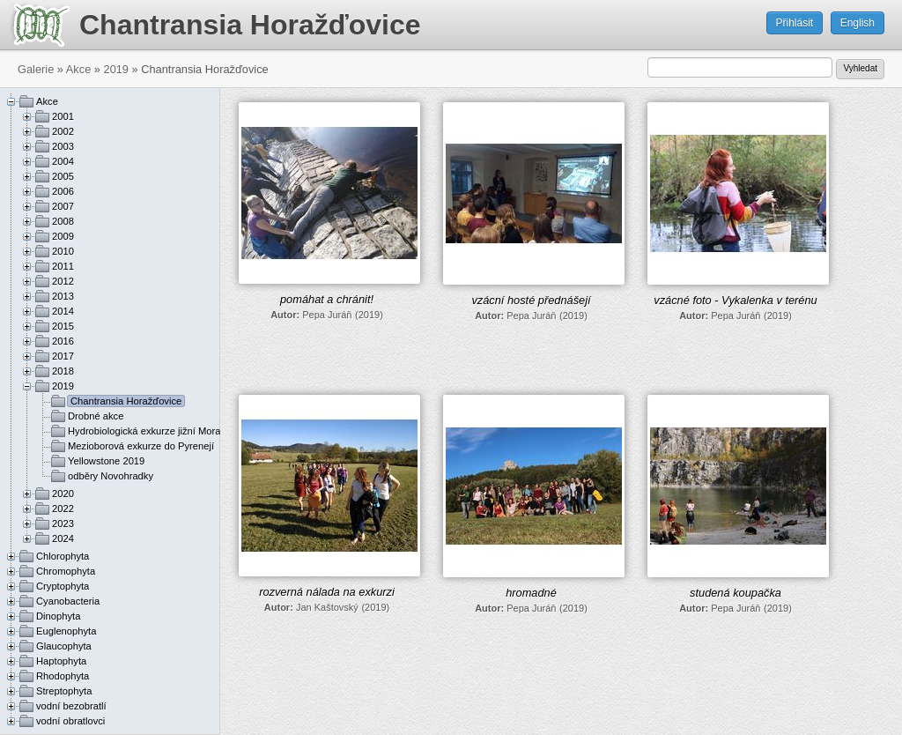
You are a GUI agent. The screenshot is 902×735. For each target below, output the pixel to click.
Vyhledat (860, 68)
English (857, 23)
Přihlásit (795, 23)
